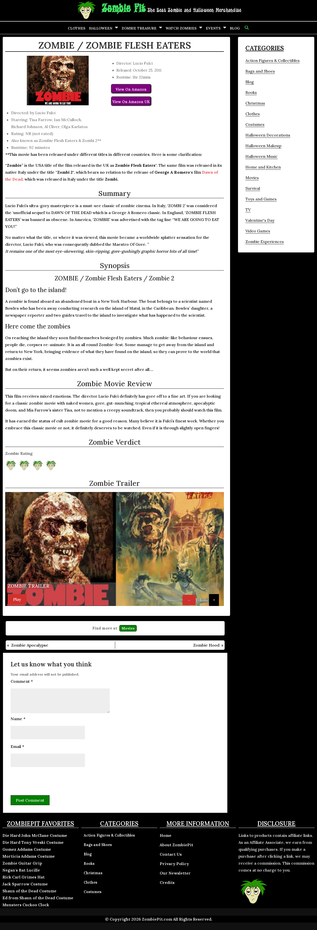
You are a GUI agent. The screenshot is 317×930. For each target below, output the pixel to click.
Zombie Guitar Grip (22, 863)
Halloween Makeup (263, 145)
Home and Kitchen (263, 166)
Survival (252, 188)
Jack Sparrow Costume (25, 883)
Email (17, 746)
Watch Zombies (181, 28)
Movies (128, 628)
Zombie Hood (206, 645)
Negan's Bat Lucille (21, 870)
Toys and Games (261, 198)
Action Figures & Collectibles (272, 60)
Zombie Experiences (264, 241)
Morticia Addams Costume (28, 856)
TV (248, 209)
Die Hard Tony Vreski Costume (33, 842)
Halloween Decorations (267, 135)
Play (17, 599)
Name (18, 718)
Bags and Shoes (260, 71)
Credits (167, 882)
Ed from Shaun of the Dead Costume (37, 897)
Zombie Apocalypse (29, 645)
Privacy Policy (174, 863)
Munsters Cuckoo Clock (25, 904)
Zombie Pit (123, 9)
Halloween (100, 28)
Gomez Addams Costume (26, 849)
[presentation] (48, 780)
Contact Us (171, 854)
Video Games (257, 230)
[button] (246, 27)
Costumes (254, 124)
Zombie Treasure (139, 28)
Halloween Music (261, 156)
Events (213, 28)
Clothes (76, 28)
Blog (235, 28)
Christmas (255, 103)
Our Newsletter (175, 873)
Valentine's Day (259, 220)
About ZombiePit (176, 844)
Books (251, 92)
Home (165, 835)
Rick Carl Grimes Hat (23, 877)
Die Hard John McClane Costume (34, 835)
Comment (22, 681)
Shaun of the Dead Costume (29, 890)
